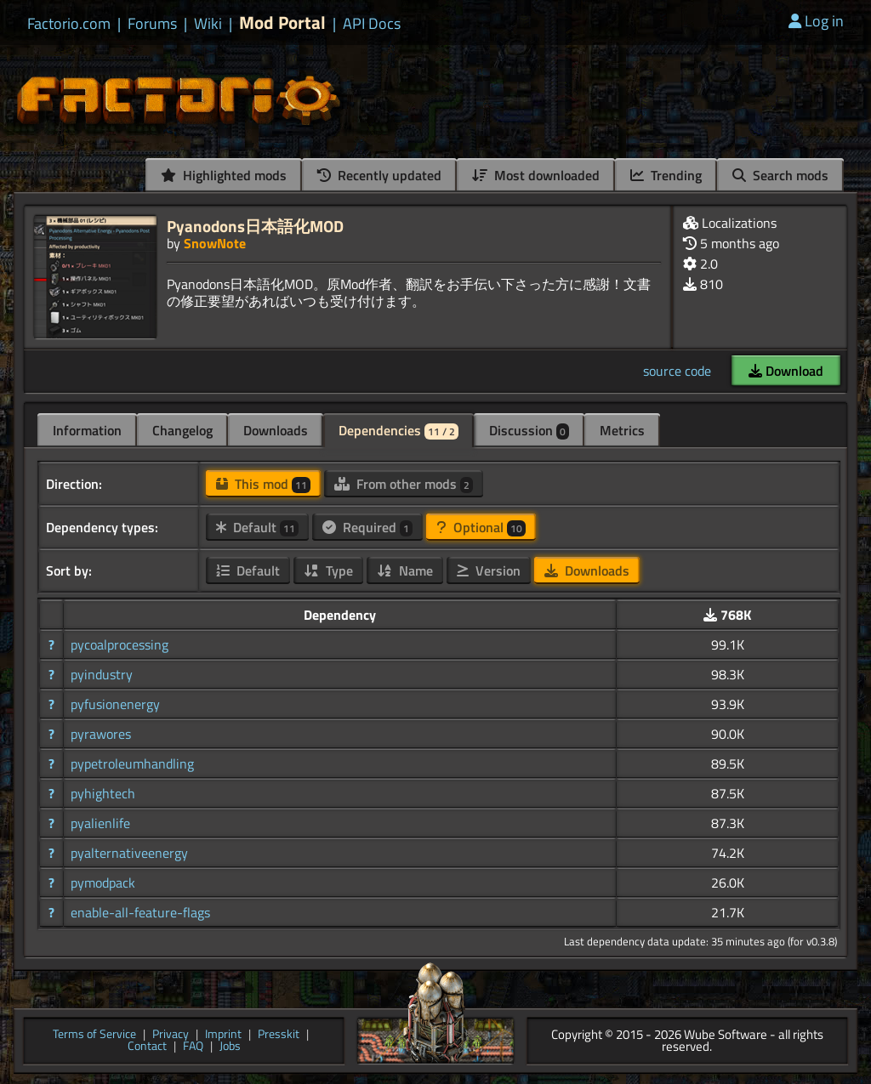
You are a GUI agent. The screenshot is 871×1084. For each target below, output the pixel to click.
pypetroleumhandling (132, 763)
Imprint (223, 1035)
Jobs (230, 1047)
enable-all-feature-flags (140, 912)
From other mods (403, 484)
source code (677, 370)
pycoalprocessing (119, 644)
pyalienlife (100, 823)
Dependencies (398, 430)
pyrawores (101, 734)
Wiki (208, 23)
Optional (481, 527)
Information (87, 430)
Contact (147, 1047)
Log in (816, 20)
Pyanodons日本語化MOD (255, 225)
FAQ (193, 1047)
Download (786, 370)
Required (367, 527)
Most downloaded (536, 175)
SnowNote (215, 243)
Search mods (780, 175)
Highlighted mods (224, 175)
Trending (666, 175)
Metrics (622, 430)
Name (405, 570)
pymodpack (103, 882)
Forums (152, 23)
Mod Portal (282, 22)
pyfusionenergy (115, 704)
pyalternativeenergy (129, 853)
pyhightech (103, 793)
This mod (263, 484)
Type (328, 570)
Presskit (278, 1035)
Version (489, 570)
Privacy (170, 1035)
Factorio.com (69, 23)
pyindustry (102, 674)
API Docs (372, 23)
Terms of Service (94, 1035)
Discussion (529, 430)
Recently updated (379, 175)
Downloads (275, 430)
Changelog (182, 430)
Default (257, 527)
